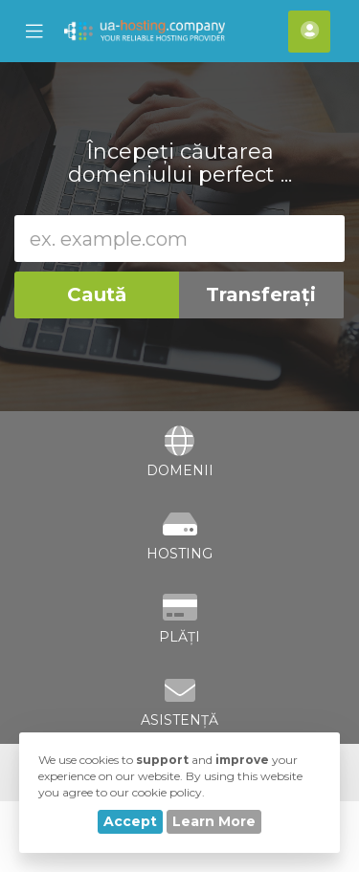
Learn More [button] (214, 821)
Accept (130, 821)
